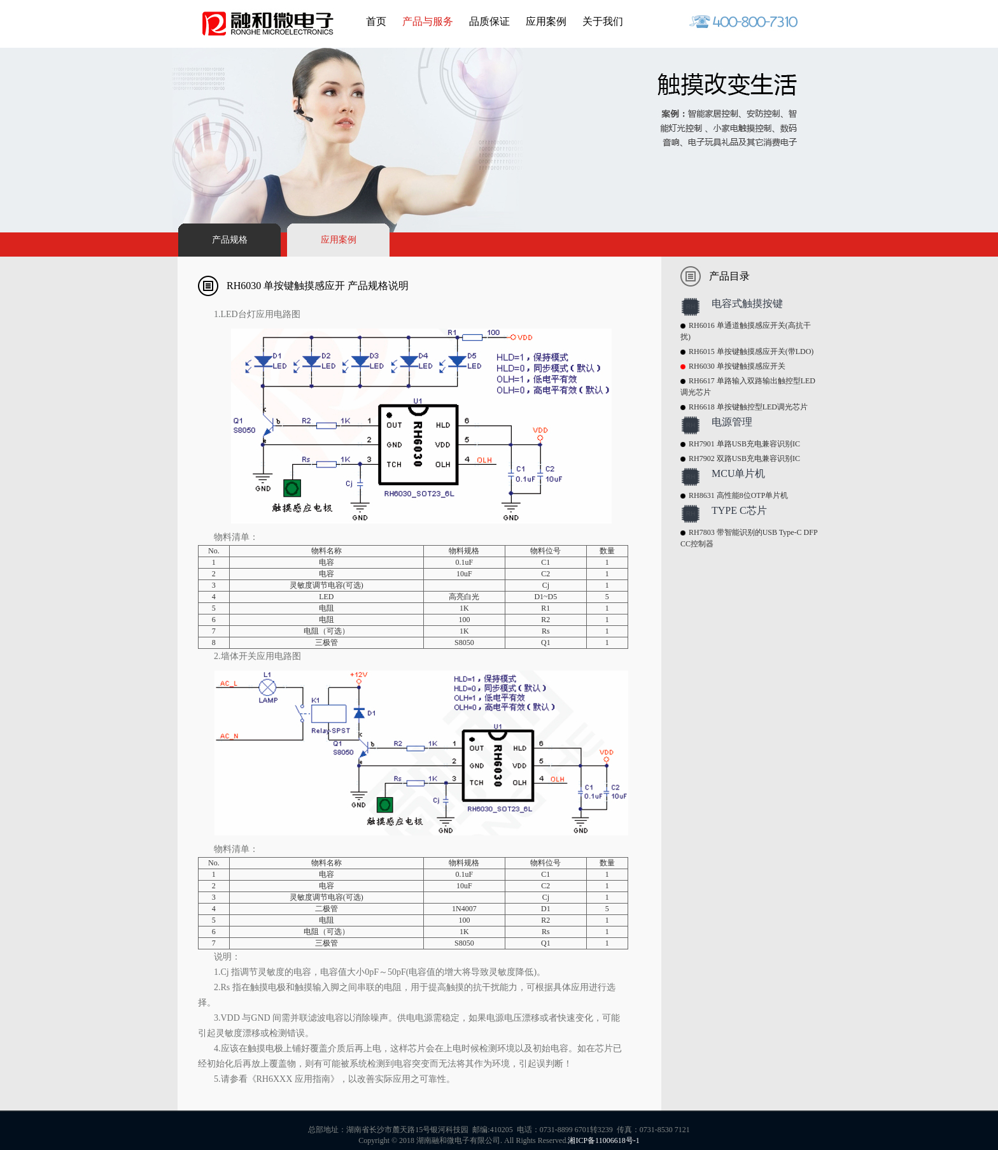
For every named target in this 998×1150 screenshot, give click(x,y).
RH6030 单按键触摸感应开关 (737, 366)
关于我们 (602, 21)
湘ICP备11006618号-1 (603, 1140)
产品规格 (230, 240)
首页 (376, 21)
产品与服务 (427, 21)
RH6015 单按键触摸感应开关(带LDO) (751, 351)
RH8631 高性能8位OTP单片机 (738, 495)
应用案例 (546, 21)
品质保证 (489, 21)
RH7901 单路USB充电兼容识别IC (744, 443)
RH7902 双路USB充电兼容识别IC (744, 458)
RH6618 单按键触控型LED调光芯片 (748, 406)
